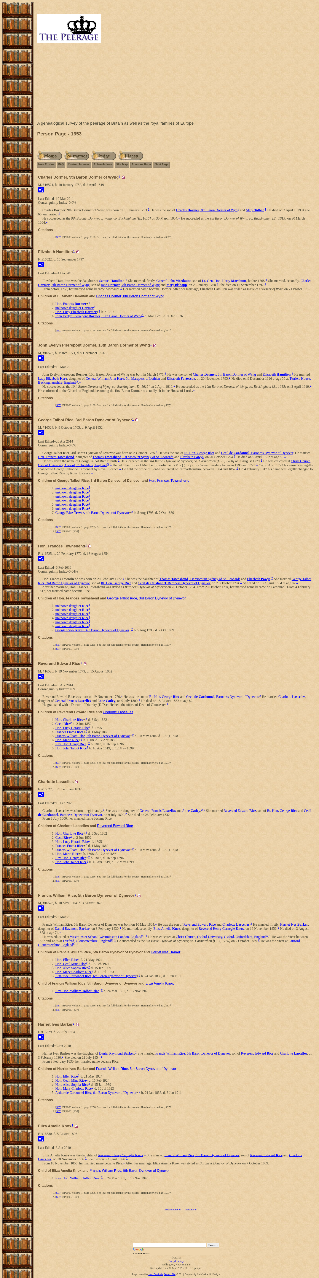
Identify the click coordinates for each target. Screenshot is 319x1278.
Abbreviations (103, 164)
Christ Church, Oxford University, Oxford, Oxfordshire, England (221, 937)
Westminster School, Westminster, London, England (106, 937)
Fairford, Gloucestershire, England (87, 941)
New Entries (46, 164)
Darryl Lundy (176, 1261)
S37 (58, 237)
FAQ (61, 164)
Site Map (122, 164)
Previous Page (141, 164)
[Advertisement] (176, 82)
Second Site (169, 1274)
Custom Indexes (78, 164)
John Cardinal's (155, 1274)
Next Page (161, 164)
